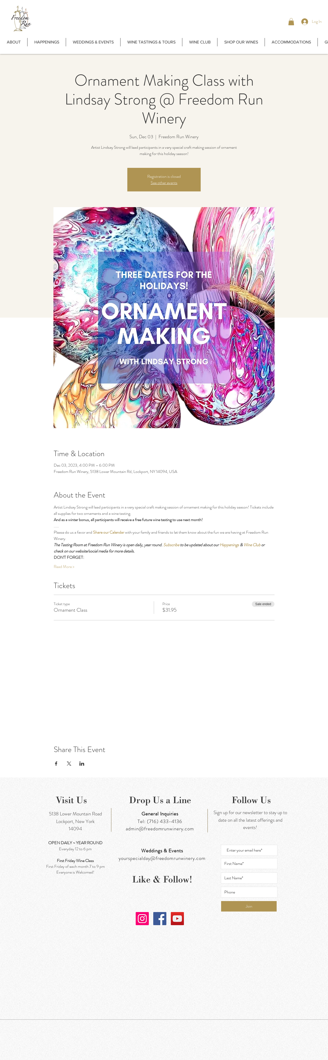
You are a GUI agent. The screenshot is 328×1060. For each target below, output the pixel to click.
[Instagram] (142, 918)
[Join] (249, 906)
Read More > (64, 567)
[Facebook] (159, 918)
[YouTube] (177, 918)
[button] (291, 21)
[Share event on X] (69, 763)
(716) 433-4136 (164, 821)
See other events (164, 183)
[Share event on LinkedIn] (81, 763)
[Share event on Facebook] (56, 763)
